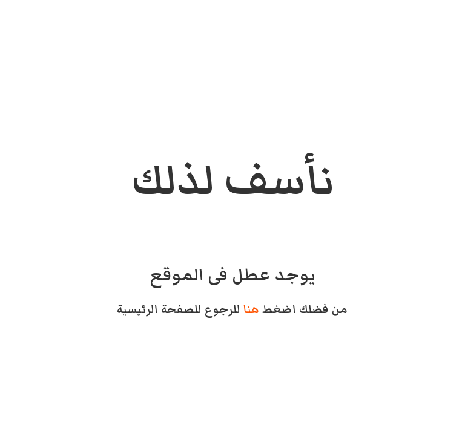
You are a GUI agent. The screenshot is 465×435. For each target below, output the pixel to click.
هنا (251, 309)
